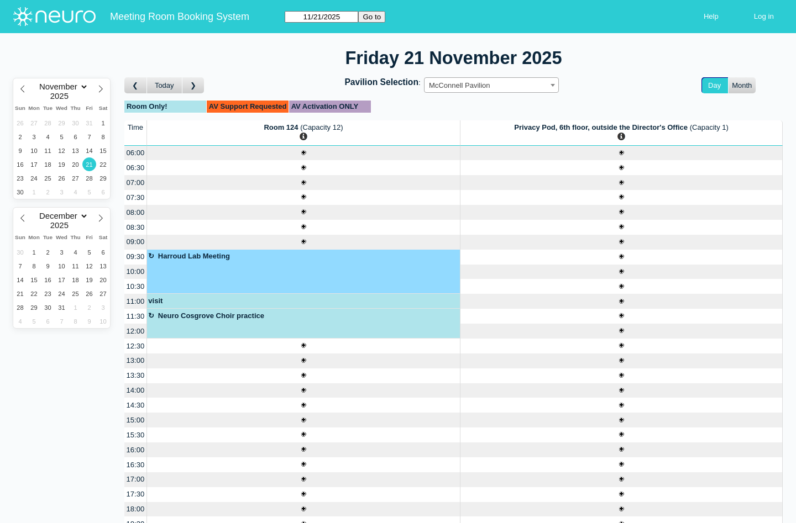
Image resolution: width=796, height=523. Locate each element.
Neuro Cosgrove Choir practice (211, 315)
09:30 (136, 256)
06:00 (136, 153)
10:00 (136, 271)
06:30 (136, 167)
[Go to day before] (135, 85)
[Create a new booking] (303, 153)
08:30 (136, 227)
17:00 (136, 479)
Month (742, 85)
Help (711, 16)
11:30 (136, 316)
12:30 (136, 346)
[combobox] (491, 85)
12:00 (136, 331)
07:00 (136, 182)
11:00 (136, 301)
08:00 (136, 212)
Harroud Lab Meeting (194, 256)
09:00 (136, 241)
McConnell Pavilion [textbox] (459, 85)
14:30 (136, 405)
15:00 (136, 420)
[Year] (62, 96)
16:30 (136, 465)
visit (155, 301)
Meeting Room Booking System (179, 16)
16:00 (136, 450)
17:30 (136, 494)
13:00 (136, 360)
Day (714, 85)
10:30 (136, 286)
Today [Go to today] (164, 85)
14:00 (136, 390)
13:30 (136, 375)
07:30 (136, 197)
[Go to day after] (193, 85)
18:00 (136, 509)
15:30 (136, 435)
